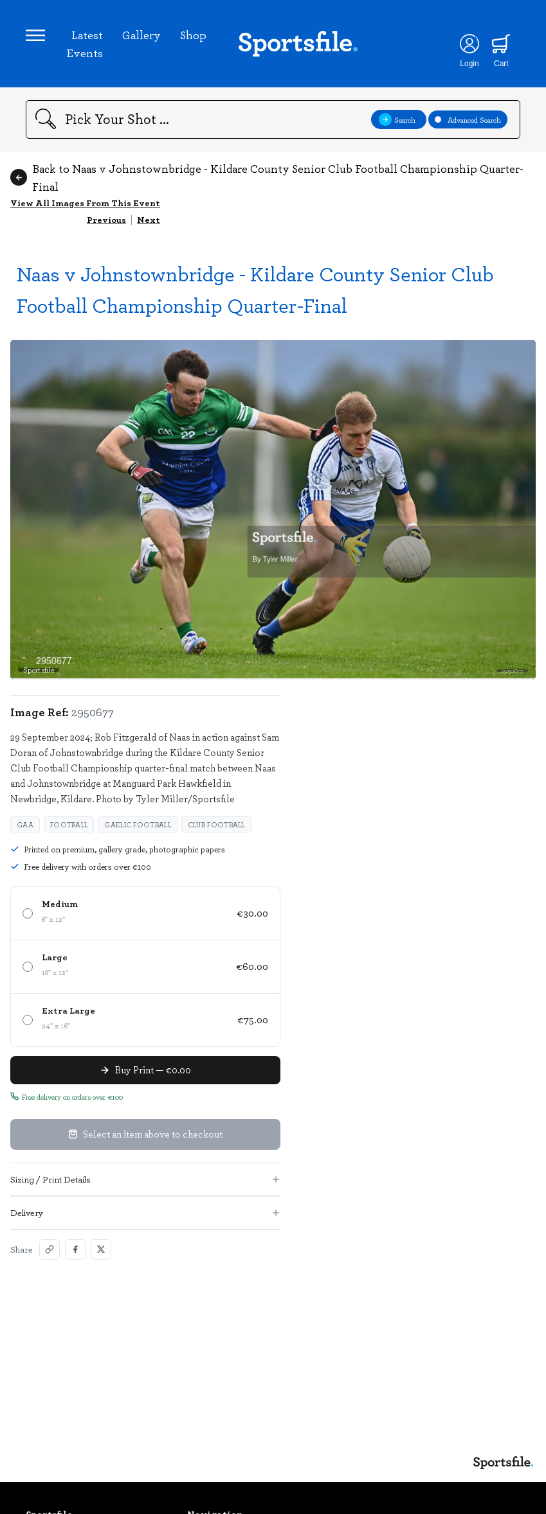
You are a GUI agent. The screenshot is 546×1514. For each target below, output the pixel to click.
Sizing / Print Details (145, 1179)
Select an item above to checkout (145, 1133)
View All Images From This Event (85, 202)
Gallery (141, 34)
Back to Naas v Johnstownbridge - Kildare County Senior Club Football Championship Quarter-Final (266, 177)
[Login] (469, 43)
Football (68, 824)
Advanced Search (468, 119)
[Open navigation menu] (35, 35)
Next (148, 219)
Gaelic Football (137, 824)
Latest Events (84, 43)
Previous (106, 219)
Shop (193, 34)
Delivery (145, 1212)
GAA (25, 824)
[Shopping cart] (501, 43)
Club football (216, 824)
